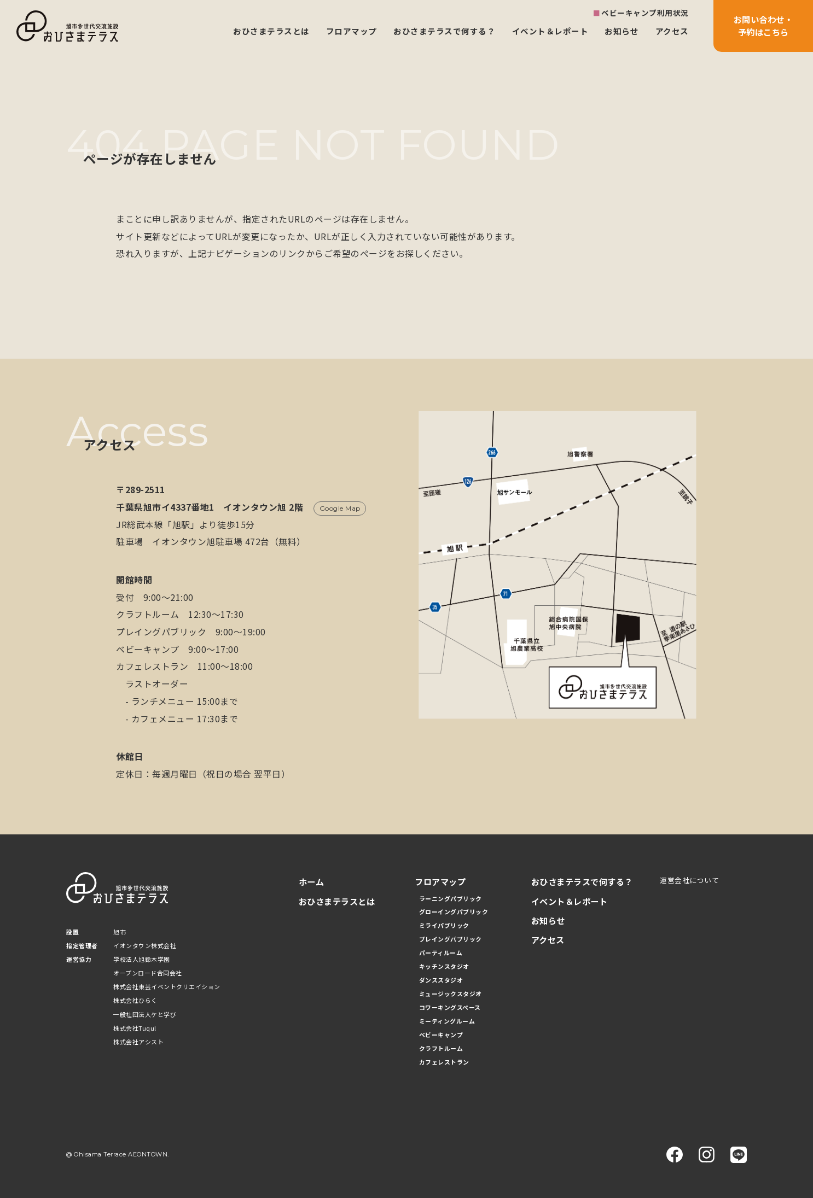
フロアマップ (351, 31)
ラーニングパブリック (450, 898)
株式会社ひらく (135, 1000)
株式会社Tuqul (134, 1028)
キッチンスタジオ (444, 966)
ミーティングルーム (447, 1020)
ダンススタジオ (441, 979)
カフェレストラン (444, 1061)
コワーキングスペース (450, 1007)
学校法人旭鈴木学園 (141, 959)
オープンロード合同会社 (147, 972)
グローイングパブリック (454, 911)
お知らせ (621, 31)
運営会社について (689, 880)
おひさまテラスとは (271, 31)
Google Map (340, 508)
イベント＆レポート (550, 31)
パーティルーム (441, 952)
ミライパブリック (444, 925)
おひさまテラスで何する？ (444, 31)
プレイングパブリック (450, 938)
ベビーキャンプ (441, 1034)
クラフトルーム (441, 1048)
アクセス (672, 31)
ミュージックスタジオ (450, 993)
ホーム (311, 881)
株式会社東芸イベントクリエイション (166, 986)
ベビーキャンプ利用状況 (645, 12)
